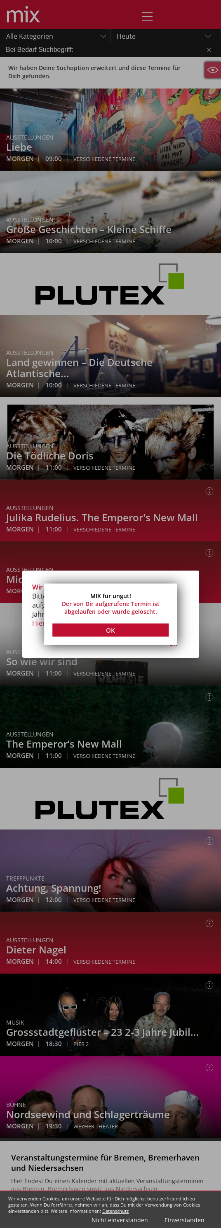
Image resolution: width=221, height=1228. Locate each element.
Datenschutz (115, 1211)
